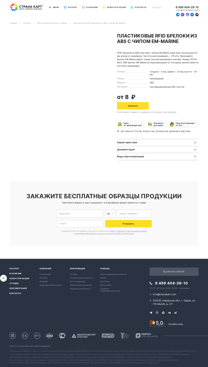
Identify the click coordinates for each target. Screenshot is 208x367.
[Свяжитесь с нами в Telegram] (178, 14)
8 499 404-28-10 (187, 7)
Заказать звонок (174, 272)
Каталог (70, 7)
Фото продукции (77, 281)
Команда (44, 281)
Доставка (104, 281)
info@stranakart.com (188, 10)
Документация (18, 288)
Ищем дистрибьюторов (51, 285)
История (43, 278)
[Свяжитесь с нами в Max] (187, 14)
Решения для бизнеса (80, 288)
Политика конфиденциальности (110, 289)
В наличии (90, 7)
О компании (45, 274)
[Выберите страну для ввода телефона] (110, 213)
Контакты (138, 7)
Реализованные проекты (81, 278)
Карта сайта (106, 285)
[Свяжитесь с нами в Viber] (182, 14)
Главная (13, 23)
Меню (53, 7)
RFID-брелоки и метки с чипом (52, 23)
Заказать (133, 106)
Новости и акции (114, 7)
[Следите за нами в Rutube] (197, 14)
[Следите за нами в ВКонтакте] (192, 14)
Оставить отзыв (175, 324)
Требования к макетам (81, 285)
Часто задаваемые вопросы (113, 274)
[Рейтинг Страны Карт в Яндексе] (157, 323)
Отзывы (13, 283)
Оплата (103, 278)
